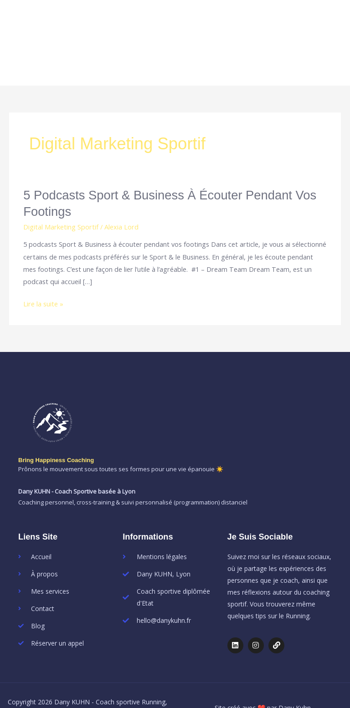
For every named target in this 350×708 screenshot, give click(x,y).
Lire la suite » (43, 303)
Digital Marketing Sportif (60, 226)
